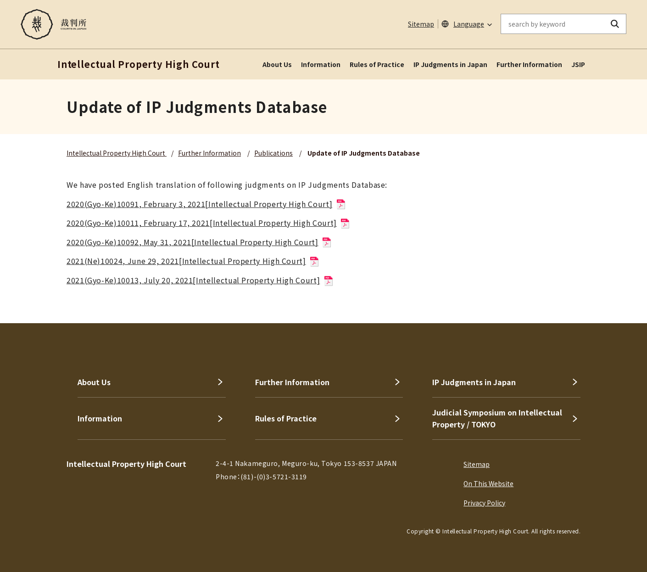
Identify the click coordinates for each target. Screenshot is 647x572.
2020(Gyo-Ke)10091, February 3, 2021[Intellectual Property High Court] (206, 203)
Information (320, 64)
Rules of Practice (377, 64)
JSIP (578, 64)
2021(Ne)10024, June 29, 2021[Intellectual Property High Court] (193, 260)
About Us (277, 64)
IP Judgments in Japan (450, 64)
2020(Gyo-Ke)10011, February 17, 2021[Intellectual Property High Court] (209, 222)
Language (468, 23)
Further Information (529, 64)
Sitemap (421, 23)
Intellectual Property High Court (117, 152)
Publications (273, 152)
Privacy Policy (484, 502)
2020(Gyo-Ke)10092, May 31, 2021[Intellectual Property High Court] (199, 241)
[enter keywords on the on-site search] (552, 24)
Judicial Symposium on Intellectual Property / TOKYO (497, 418)
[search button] (615, 24)
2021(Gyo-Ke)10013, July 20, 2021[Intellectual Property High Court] (200, 280)
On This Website (488, 483)
